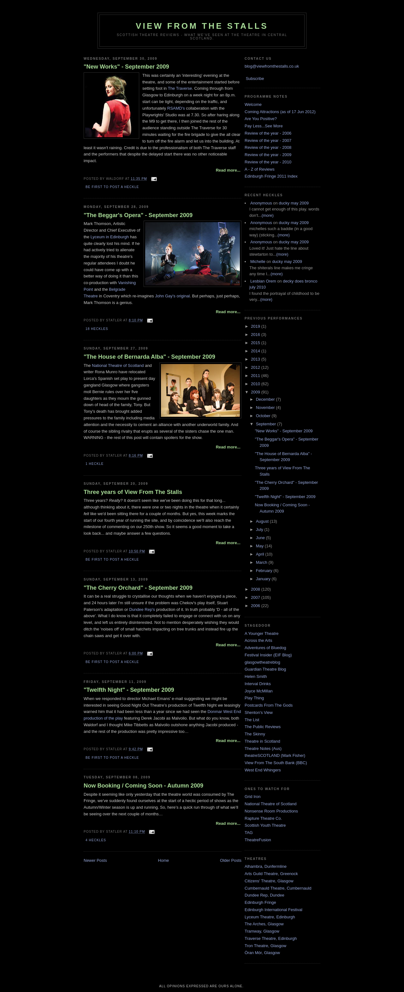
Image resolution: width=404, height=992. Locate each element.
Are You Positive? (261, 118)
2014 (256, 351)
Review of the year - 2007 (268, 140)
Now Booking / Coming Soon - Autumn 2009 (143, 785)
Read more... (228, 170)
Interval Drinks (258, 683)
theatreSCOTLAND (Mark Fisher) (275, 755)
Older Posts (230, 860)
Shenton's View (259, 712)
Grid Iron (253, 796)
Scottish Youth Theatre (265, 825)
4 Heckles (96, 840)
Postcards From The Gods (269, 705)
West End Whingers (263, 770)
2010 (256, 383)
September (266, 424)
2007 (256, 597)
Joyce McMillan (259, 691)
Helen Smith (256, 676)
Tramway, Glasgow (262, 931)
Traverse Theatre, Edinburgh (271, 938)
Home (163, 860)
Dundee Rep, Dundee (264, 895)
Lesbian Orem (263, 281)
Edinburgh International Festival (273, 909)
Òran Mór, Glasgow (262, 952)
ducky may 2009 (294, 203)
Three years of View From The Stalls (133, 492)
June (261, 537)
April (260, 554)
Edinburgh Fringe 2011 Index (271, 176)
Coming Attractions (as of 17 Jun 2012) (280, 111)
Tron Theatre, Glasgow (265, 945)
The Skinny (255, 734)
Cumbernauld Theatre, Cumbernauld (278, 888)
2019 (256, 326)
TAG (249, 832)
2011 (256, 375)
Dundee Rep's (142, 609)
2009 (256, 392)
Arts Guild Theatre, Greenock (271, 873)
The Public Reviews (263, 726)
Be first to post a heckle (112, 187)
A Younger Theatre (261, 633)
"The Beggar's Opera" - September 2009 (138, 215)
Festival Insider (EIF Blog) (268, 655)
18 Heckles (97, 329)
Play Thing (254, 698)
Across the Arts (258, 640)
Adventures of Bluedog (265, 647)
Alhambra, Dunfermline (266, 866)
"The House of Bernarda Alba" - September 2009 (149, 357)
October (264, 415)
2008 (256, 589)
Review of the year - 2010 (268, 162)
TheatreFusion (258, 839)
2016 (256, 334)
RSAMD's (176, 108)
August (263, 521)
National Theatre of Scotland (118, 365)
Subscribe (255, 78)
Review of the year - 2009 (268, 154)
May (260, 546)
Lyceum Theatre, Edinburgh (270, 917)
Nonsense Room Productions (271, 811)
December (266, 399)
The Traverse (180, 88)
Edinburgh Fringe (260, 902)
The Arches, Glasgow (264, 924)
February (265, 570)
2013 (256, 359)
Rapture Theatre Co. (263, 818)
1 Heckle (95, 464)
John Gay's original (172, 296)
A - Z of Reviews (260, 169)
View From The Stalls (202, 26)
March (262, 562)
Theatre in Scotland (262, 741)
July (260, 529)
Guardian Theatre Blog (265, 669)
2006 (256, 605)
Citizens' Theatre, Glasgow (269, 881)
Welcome (253, 104)
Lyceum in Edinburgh (110, 236)
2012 (256, 367)
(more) (268, 215)
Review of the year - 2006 (268, 133)
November (266, 407)
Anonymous (261, 203)
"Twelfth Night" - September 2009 (129, 690)
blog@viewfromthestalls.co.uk (272, 66)
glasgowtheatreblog (262, 662)
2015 (256, 342)
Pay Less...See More (264, 126)
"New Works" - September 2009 (126, 67)
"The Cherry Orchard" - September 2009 (138, 588)
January (264, 578)
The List (252, 719)
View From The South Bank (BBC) (276, 762)
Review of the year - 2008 (268, 147)
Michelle (257, 261)
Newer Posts (95, 860)
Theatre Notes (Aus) (263, 748)
